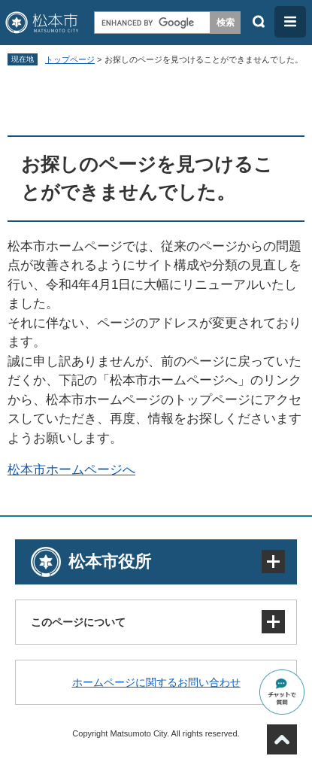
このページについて (78, 622)
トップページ (70, 59)
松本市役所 (109, 561)
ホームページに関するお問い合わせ (156, 682)
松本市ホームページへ (71, 470)
